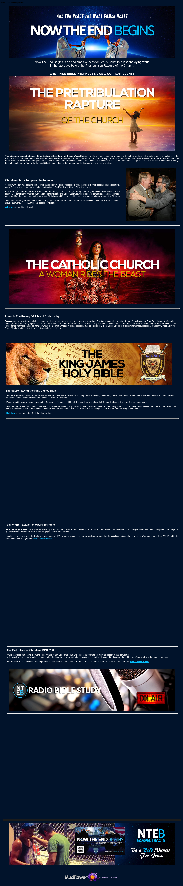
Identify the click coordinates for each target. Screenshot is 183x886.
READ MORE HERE (42, 538)
